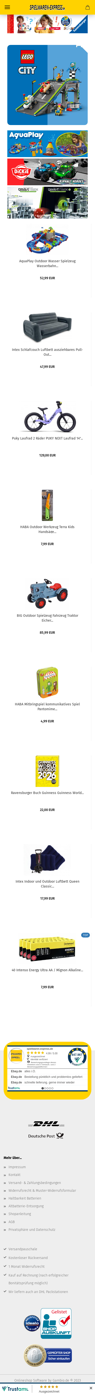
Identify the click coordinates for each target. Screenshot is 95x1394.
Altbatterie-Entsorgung (26, 1206)
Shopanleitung (20, 1214)
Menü (7, 7)
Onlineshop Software (30, 1380)
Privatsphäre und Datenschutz (32, 1230)
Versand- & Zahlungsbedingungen (35, 1183)
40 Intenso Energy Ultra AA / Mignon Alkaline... (47, 970)
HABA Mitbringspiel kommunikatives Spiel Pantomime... (47, 706)
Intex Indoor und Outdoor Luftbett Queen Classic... (47, 883)
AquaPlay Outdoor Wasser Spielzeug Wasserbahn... (47, 263)
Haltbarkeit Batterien (25, 1198)
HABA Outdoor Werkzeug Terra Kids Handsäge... (47, 529)
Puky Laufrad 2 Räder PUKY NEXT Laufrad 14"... (47, 438)
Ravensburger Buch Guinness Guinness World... (47, 793)
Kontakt (14, 1175)
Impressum (17, 1167)
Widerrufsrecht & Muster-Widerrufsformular (42, 1191)
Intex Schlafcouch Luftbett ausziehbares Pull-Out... (47, 352)
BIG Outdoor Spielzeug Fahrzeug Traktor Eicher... (47, 618)
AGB (12, 1222)
